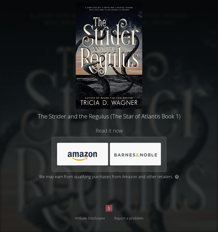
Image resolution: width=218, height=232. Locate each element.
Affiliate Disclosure (90, 218)
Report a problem (128, 218)
